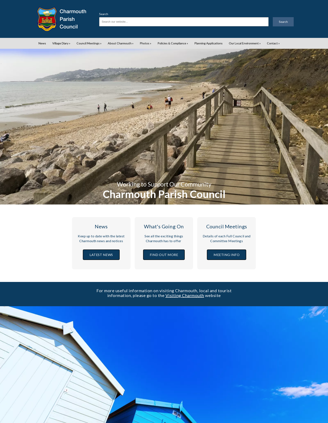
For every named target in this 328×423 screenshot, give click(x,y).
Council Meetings (89, 43)
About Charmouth (120, 43)
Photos (145, 43)
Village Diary (61, 43)
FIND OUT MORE (164, 255)
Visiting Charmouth (184, 295)
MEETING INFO (227, 255)
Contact (273, 43)
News (42, 43)
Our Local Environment (245, 43)
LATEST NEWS (101, 255)
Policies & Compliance (173, 43)
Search (103, 14)
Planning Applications (208, 43)
